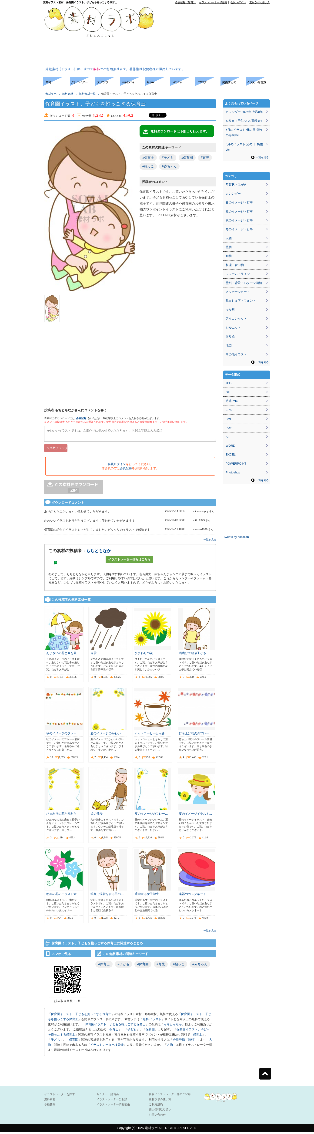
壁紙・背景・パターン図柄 (244, 283)
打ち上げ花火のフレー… (195, 735)
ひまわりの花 (144, 655)
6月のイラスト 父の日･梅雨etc (244, 146)
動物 (229, 256)
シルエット (233, 327)
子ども (132, 1031)
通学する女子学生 (147, 896)
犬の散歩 (96, 815)
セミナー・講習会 (108, 1096)
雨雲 (93, 655)
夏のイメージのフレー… (151, 815)
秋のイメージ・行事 (239, 220)
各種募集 (49, 1106)
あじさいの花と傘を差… (63, 655)
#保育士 (148, 157)
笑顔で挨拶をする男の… (107, 896)
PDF (229, 427)
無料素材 (67, 93)
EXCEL (231, 454)
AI (227, 437)
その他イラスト (236, 354)
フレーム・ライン (238, 274)
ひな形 (230, 309)
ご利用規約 (156, 1106)
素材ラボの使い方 (259, 2)
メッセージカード (238, 292)
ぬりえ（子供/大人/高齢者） (245, 120)
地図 (229, 345)
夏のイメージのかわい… (107, 735)
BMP (229, 419)
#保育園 (187, 157)
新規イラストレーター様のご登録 (170, 1096)
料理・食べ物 (235, 265)
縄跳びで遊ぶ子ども (192, 655)
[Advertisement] (192, 36)
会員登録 (81, 418)
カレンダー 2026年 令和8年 (244, 112)
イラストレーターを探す (59, 1096)
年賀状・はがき (236, 184)
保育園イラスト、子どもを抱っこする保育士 (81, 1016)
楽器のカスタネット (192, 896)
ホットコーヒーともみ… (151, 735)
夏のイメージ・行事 (239, 211)
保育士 (113, 1031)
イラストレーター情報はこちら (129, 561)
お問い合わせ (157, 1116)
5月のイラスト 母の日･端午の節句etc (244, 132)
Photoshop (233, 472)
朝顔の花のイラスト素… (63, 896)
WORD (230, 445)
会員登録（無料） (185, 2)
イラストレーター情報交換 (113, 1106)
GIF (228, 392)
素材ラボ (51, 93)
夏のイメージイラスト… (195, 815)
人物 (170, 1047)
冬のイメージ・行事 (239, 229)
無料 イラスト (152, 1021)
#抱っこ (148, 166)
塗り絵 (230, 336)
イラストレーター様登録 (213, 2)
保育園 (150, 1031)
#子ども (168, 157)
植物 (229, 247)
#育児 (205, 157)
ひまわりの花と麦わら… (63, 815)
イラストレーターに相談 (112, 1101)
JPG (228, 383)
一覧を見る (210, 541)
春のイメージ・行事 (239, 202)
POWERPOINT (236, 463)
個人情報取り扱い (160, 1111)
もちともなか (98, 552)
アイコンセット (236, 318)
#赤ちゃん (169, 166)
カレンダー (233, 193)
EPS (229, 410)
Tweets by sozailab (236, 537)
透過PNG (232, 401)
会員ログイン (238, 2)
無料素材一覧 (87, 93)
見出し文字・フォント (241, 300)
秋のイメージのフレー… (63, 735)
